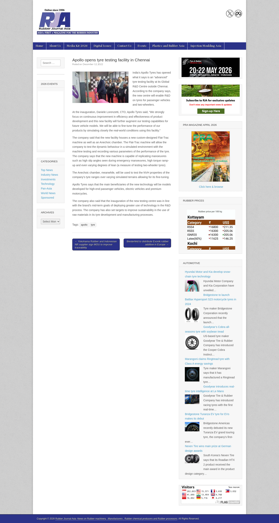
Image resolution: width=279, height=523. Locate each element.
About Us (55, 46)
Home (39, 46)
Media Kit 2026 (77, 46)
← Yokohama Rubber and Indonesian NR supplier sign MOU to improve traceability (96, 244)
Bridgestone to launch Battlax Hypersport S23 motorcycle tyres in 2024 (210, 299)
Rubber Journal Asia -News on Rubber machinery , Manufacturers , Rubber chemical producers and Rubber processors (116, 518)
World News (48, 193)
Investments (48, 179)
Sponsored (47, 197)
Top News (47, 170)
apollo (84, 224)
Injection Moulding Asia (205, 46)
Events (142, 46)
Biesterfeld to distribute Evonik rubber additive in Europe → (148, 243)
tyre (93, 224)
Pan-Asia (46, 188)
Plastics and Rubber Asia (168, 46)
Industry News (49, 174)
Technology (48, 183)
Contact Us (124, 46)
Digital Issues (102, 46)
